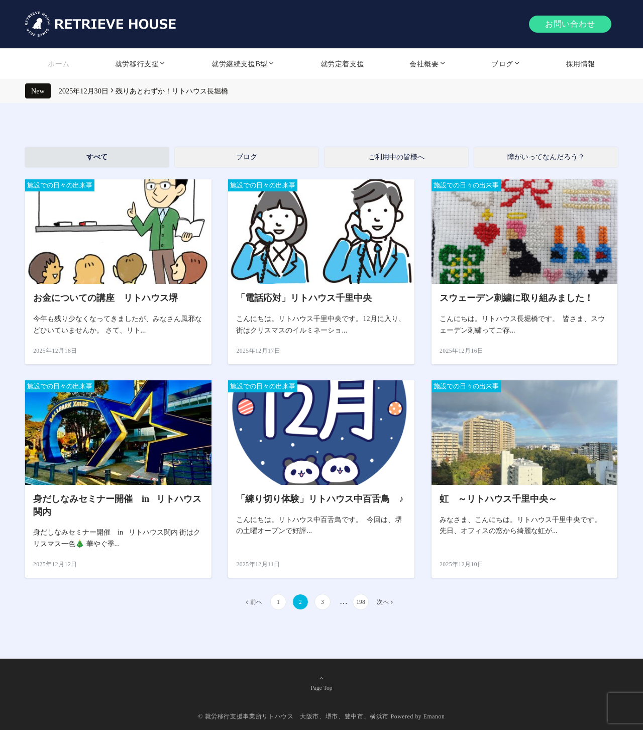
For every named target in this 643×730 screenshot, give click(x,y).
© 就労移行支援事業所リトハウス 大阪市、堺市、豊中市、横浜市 (293, 716)
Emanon (434, 716)
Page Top (321, 683)
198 (360, 602)
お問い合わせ (570, 24)
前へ (256, 602)
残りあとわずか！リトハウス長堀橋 (172, 91)
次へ (383, 602)
